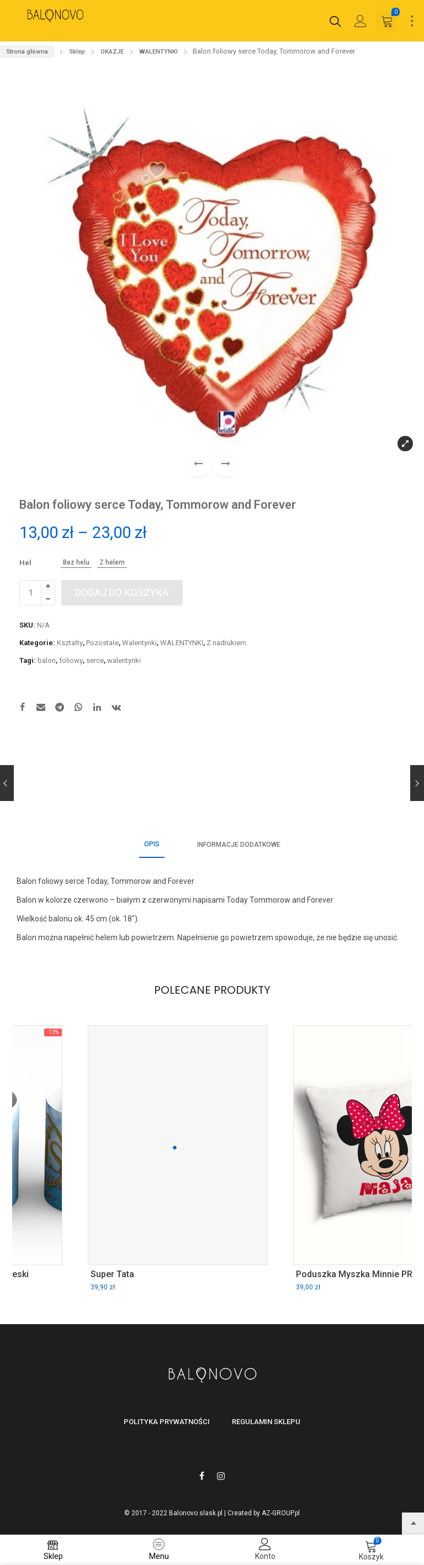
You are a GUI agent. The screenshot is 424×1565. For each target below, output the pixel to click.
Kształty (70, 643)
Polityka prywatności (167, 1422)
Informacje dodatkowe (238, 845)
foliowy (71, 660)
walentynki (124, 660)
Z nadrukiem (226, 643)
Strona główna (27, 51)
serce (95, 660)
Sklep (77, 51)
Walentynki (139, 643)
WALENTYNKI (158, 51)
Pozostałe (102, 643)
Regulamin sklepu (266, 1422)
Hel (25, 562)
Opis (152, 844)
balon (47, 660)
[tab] (152, 845)
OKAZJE (112, 51)
